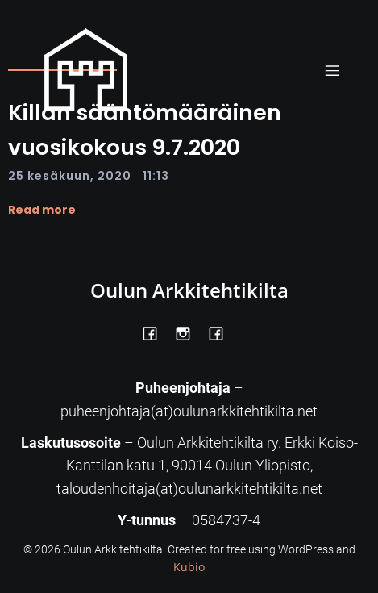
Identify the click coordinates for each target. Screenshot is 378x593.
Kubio (189, 566)
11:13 (156, 176)
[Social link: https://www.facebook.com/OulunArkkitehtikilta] (155, 332)
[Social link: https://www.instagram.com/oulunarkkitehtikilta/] (189, 332)
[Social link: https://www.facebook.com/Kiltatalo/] (222, 332)
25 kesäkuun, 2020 (69, 176)
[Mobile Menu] (332, 70)
